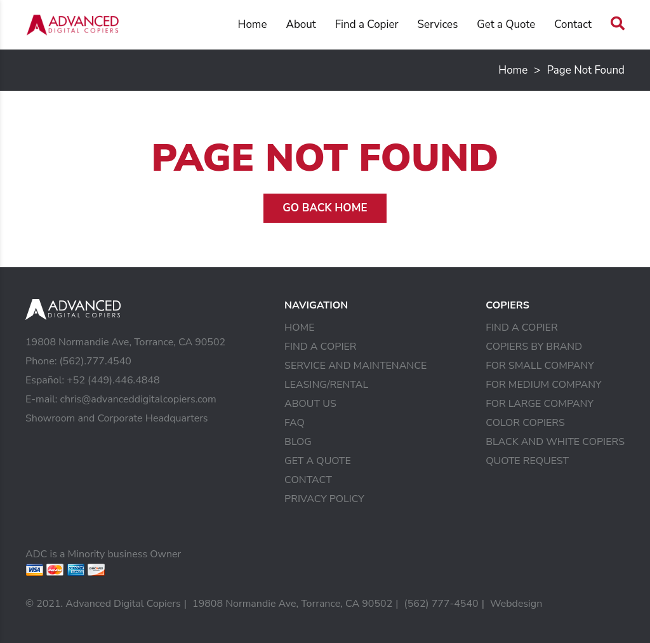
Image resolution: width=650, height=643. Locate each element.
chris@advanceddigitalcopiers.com (138, 399)
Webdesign (516, 604)
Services (438, 24)
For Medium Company (543, 385)
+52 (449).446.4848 (113, 380)
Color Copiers (525, 423)
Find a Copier (367, 24)
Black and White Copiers (555, 442)
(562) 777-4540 (441, 604)
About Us (310, 404)
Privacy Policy (324, 499)
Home (252, 24)
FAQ (294, 423)
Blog (298, 442)
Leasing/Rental (326, 385)
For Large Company (540, 404)
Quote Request (527, 461)
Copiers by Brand (534, 347)
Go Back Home (324, 208)
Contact (573, 24)
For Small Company (540, 366)
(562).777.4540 (95, 361)
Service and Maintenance (355, 366)
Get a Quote (506, 24)
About (300, 24)
